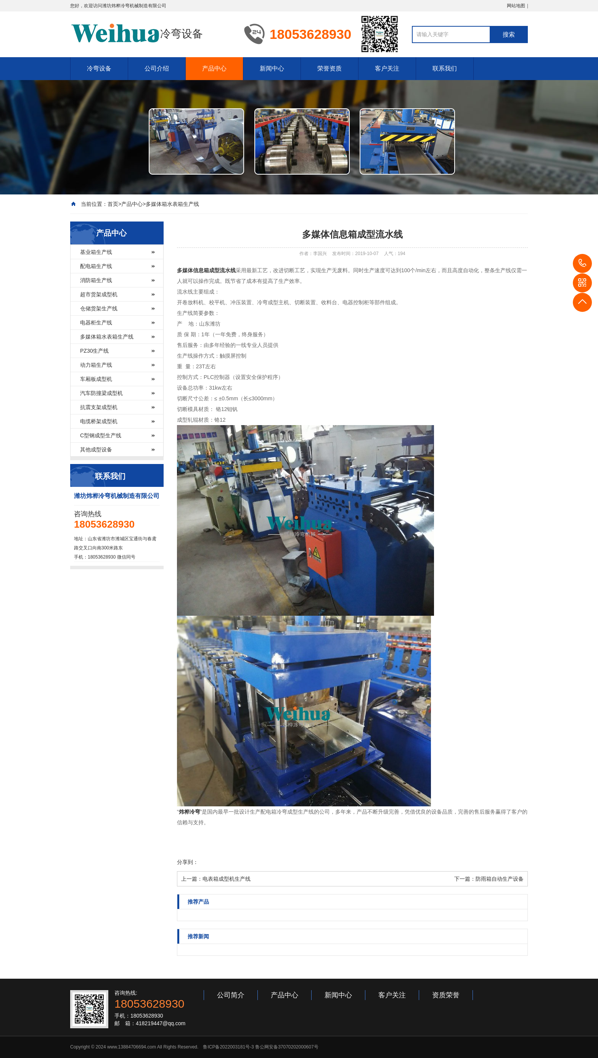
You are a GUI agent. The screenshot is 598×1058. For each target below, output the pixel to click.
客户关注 (387, 68)
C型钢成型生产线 (100, 435)
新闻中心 (272, 68)
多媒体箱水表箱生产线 (172, 204)
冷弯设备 (99, 68)
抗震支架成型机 (98, 407)
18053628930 (582, 263)
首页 (113, 204)
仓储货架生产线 (98, 308)
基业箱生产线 (96, 252)
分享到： (187, 862)
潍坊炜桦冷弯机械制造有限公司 (134, 5)
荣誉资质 (329, 68)
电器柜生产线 (96, 322)
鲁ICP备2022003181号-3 (228, 1047)
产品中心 (214, 68)
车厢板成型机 (96, 379)
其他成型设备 (96, 449)
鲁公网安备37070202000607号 (286, 1047)
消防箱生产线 (96, 280)
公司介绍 (157, 68)
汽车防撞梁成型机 (101, 393)
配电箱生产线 (96, 266)
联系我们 (444, 68)
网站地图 (516, 5)
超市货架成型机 (98, 294)
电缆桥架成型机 (98, 421)
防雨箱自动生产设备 (500, 879)
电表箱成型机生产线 (227, 879)
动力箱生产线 (96, 365)
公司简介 (230, 995)
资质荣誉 (446, 995)
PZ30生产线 (94, 351)
